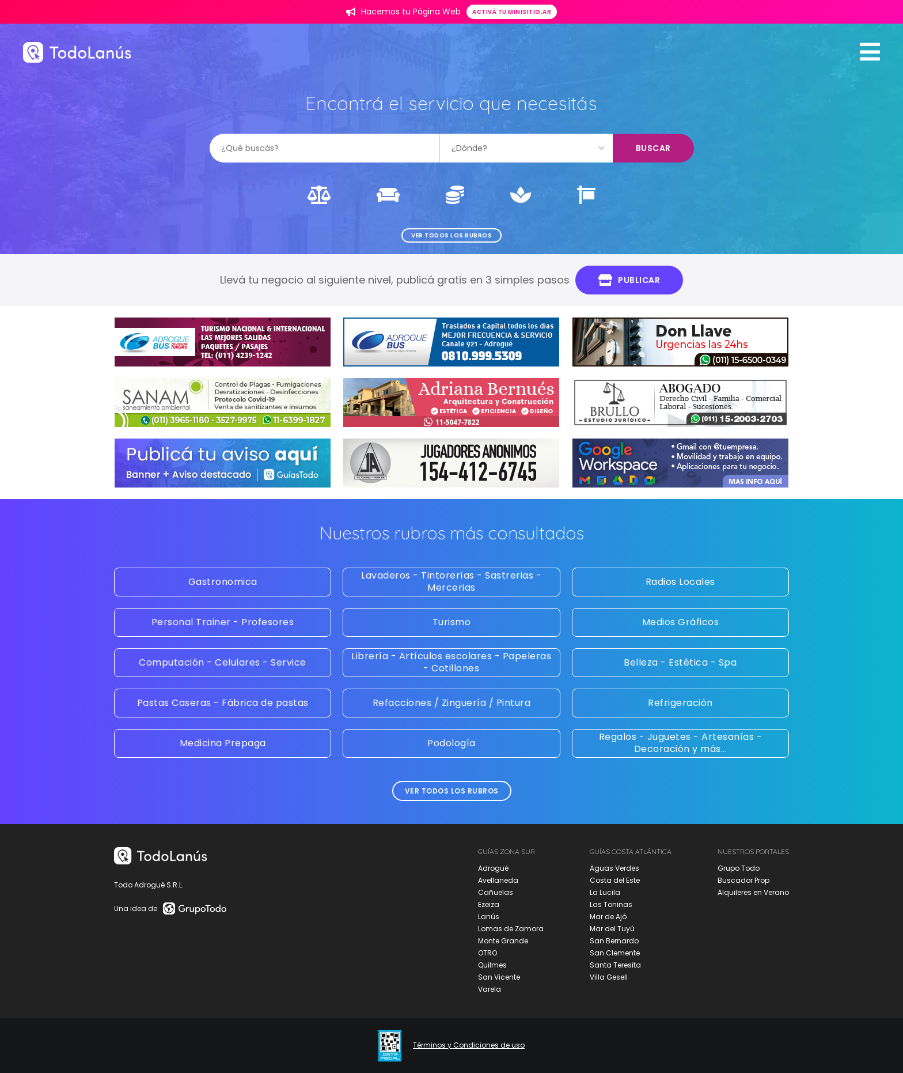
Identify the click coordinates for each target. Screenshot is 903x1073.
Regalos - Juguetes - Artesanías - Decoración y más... (680, 742)
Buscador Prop (743, 880)
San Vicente (499, 977)
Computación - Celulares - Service (222, 662)
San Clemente (615, 953)
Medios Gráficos (680, 622)
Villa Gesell (609, 977)
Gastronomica (222, 581)
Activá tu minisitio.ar (511, 11)
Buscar (653, 148)
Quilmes (492, 965)
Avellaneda (498, 880)
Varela (489, 989)
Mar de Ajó (608, 916)
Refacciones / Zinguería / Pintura (452, 702)
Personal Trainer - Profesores (222, 622)
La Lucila (605, 892)
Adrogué (493, 868)
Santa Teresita (615, 965)
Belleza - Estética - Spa (680, 662)
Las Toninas (611, 904)
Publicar (629, 280)
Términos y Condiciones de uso (469, 1045)
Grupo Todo (739, 868)
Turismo (451, 622)
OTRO (487, 953)
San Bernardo (614, 941)
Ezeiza (488, 904)
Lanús (488, 916)
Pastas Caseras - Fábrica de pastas (223, 702)
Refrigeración (680, 702)
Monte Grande (503, 941)
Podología (451, 743)
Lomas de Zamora (511, 929)
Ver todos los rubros (451, 235)
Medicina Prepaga (223, 743)
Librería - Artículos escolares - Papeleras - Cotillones (451, 662)
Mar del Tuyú (612, 929)
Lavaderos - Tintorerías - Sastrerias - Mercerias (451, 581)
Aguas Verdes (614, 868)
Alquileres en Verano (753, 892)
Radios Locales (680, 581)
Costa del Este (615, 880)
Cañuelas (495, 892)
